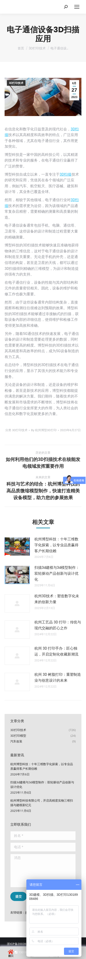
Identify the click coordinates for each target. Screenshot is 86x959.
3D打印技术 (16, 83)
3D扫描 (66, 174)
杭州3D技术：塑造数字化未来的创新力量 (56, 599)
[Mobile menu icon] (76, 6)
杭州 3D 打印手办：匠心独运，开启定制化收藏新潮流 (56, 651)
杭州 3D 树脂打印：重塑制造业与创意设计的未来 (57, 677)
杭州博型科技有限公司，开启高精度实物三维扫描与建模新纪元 (41, 802)
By (43, 430)
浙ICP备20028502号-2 (21, 944)
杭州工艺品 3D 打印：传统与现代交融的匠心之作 (57, 625)
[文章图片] (17, 546)
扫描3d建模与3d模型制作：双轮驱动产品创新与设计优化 (56, 573)
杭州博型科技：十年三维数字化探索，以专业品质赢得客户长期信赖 (56, 545)
